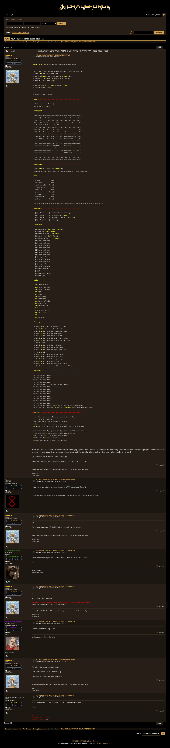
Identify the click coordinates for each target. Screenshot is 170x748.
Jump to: (138, 733)
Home (7, 39)
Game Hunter (55, 42)
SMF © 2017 (83, 741)
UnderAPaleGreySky (13, 622)
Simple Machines (93, 741)
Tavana (8, 480)
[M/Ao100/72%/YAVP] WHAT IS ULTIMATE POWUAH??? (54, 55)
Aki (6, 695)
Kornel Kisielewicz (12, 551)
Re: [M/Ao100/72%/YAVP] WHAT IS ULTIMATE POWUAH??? (55, 480)
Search (19, 39)
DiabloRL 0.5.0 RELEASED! (20, 33)
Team (26, 39)
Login (32, 39)
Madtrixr (8, 55)
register (19, 19)
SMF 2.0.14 (75, 741)
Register (40, 39)
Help (13, 39)
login (13, 19)
